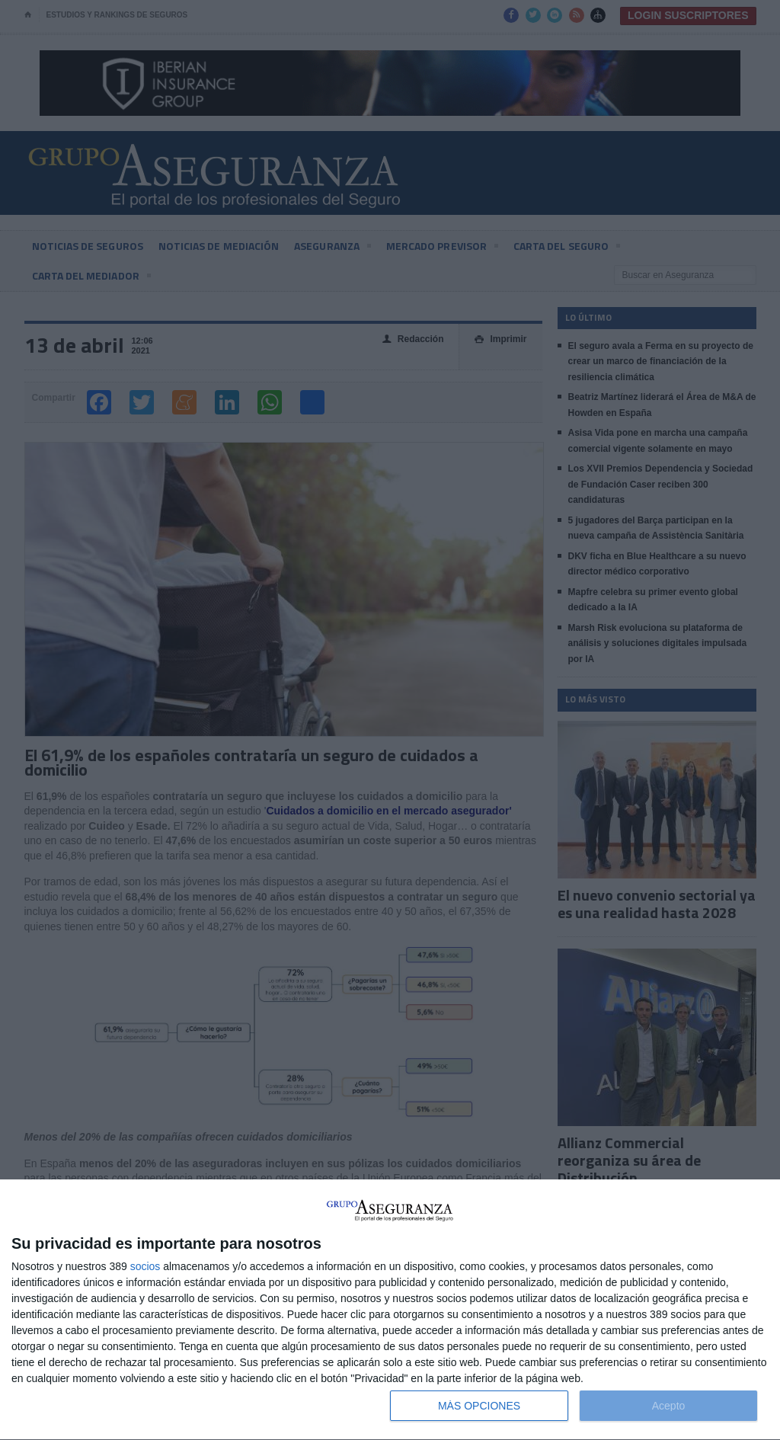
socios (145, 1266)
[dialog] (390, 1310)
